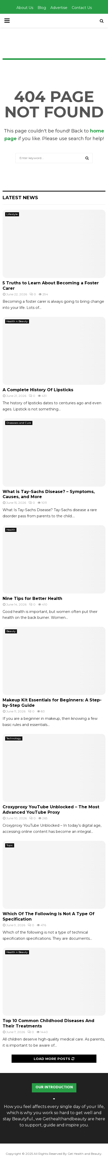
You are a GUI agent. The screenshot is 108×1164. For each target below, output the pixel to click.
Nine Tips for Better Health (32, 598)
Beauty (11, 631)
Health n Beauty (17, 321)
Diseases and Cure (18, 422)
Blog (42, 7)
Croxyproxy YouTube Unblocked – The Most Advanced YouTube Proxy (51, 809)
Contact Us (82, 7)
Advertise (58, 7)
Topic (9, 845)
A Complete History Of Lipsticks (38, 389)
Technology (13, 738)
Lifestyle (12, 214)
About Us (24, 7)
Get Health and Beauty (85, 1154)
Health (10, 529)
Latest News (20, 197)
